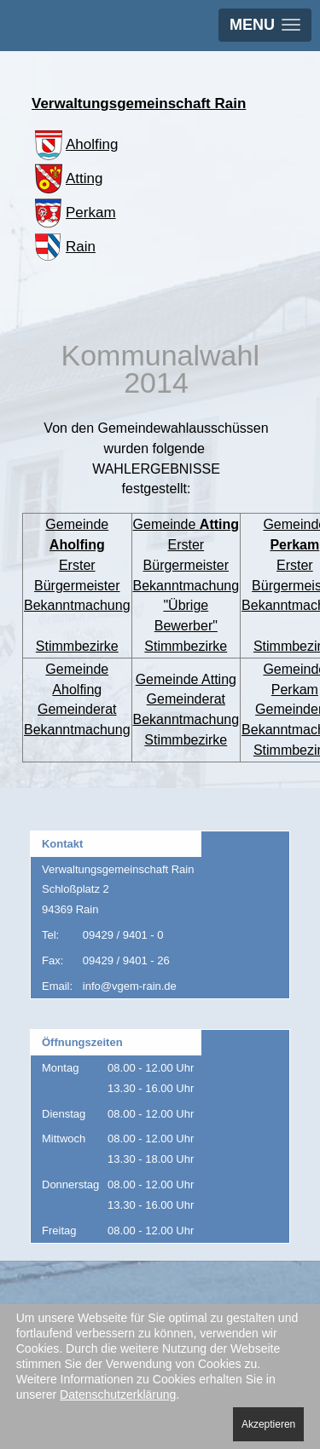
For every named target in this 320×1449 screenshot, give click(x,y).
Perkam (74, 212)
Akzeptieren (268, 1424)
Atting (67, 178)
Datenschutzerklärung (118, 1394)
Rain (64, 247)
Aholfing (75, 144)
